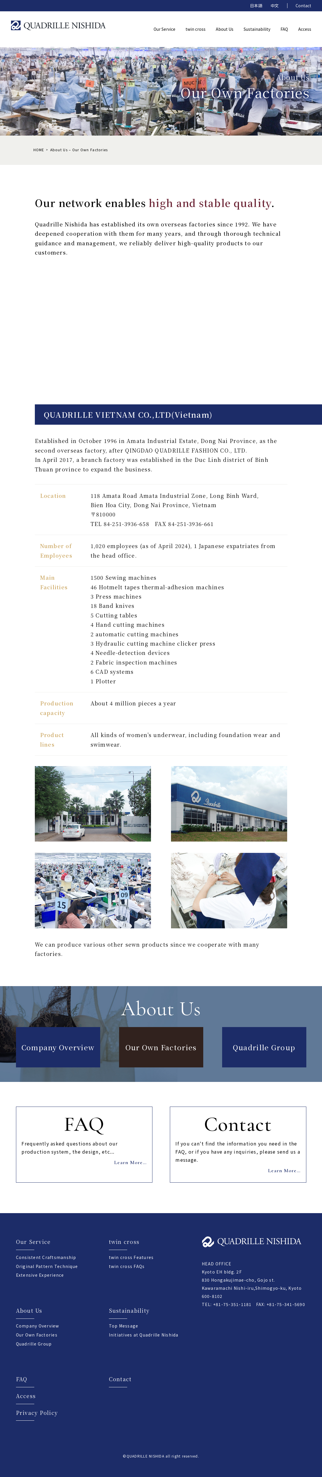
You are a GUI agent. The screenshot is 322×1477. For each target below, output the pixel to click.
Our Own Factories (161, 1047)
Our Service (33, 1241)
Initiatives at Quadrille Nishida (144, 1335)
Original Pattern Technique (47, 1266)
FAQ (22, 1379)
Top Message (123, 1326)
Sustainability (129, 1310)
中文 (275, 5)
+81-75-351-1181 (232, 1304)
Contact (303, 5)
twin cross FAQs (127, 1266)
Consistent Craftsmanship (46, 1257)
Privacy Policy (37, 1412)
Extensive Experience (40, 1275)
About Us (29, 1310)
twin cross (124, 1241)
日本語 (256, 5)
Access (26, 1395)
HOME (38, 149)
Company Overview (57, 1047)
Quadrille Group (264, 1047)
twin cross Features (131, 1257)
